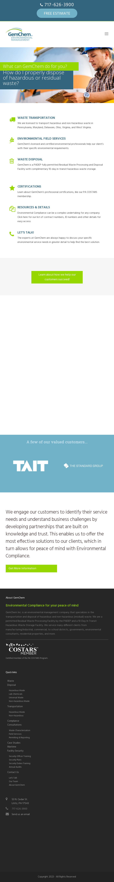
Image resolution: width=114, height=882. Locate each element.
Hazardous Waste (17, 690)
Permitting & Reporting (19, 737)
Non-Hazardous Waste (19, 701)
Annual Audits (15, 767)
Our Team (13, 781)
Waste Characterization (19, 730)
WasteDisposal (11, 683)
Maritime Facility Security (15, 749)
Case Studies (13, 743)
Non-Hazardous (16, 715)
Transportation (15, 706)
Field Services (15, 734)
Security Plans (15, 760)
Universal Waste (16, 697)
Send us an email (21, 814)
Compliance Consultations (14, 723)
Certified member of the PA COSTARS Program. (27, 658)
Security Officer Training (20, 756)
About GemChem (17, 785)
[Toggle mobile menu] (106, 34)
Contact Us (13, 772)
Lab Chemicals (15, 694)
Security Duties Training (19, 763)
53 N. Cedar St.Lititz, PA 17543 (20, 801)
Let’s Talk (13, 778)
